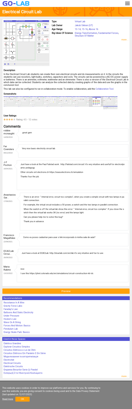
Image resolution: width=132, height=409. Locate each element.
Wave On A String (12, 322)
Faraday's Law (11, 309)
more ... (124, 39)
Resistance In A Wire (14, 302)
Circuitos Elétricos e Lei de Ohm (20, 350)
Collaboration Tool (104, 89)
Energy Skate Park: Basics (17, 332)
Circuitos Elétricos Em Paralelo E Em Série (25, 353)
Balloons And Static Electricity (18, 312)
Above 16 (93, 29)
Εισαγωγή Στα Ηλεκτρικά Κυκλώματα (23, 373)
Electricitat (9, 359)
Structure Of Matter (84, 35)
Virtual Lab (80, 21)
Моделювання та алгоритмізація (21, 356)
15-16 (85, 29)
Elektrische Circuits (13, 366)
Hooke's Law (10, 319)
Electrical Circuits (12, 363)
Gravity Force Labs (13, 306)
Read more (7, 399)
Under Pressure (11, 315)
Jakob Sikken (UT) (84, 25)
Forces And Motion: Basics (17, 325)
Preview (66, 291)
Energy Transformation (86, 33)
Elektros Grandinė (12, 343)
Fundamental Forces (108, 33)
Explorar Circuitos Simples (17, 346)
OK (22, 399)
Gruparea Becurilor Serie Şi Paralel (21, 369)
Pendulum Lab (11, 328)
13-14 (78, 29)
